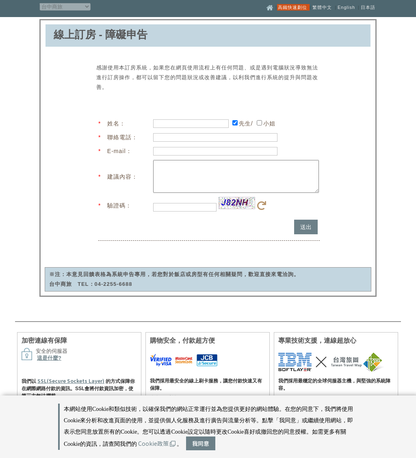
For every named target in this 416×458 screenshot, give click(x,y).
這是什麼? (49, 364)
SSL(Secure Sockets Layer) (70, 386)
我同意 (200, 443)
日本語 (368, 7)
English (346, 7)
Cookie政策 (157, 443)
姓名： (116, 123)
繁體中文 (322, 7)
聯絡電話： (122, 137)
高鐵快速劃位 (293, 7)
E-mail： (119, 151)
